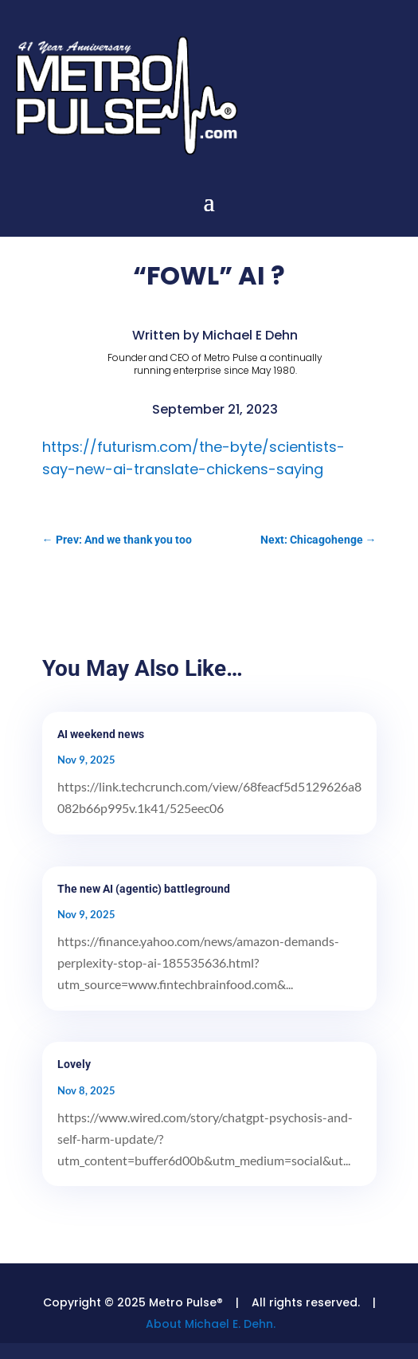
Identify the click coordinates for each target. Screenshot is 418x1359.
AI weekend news (100, 734)
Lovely (74, 1064)
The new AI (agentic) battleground (143, 888)
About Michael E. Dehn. (210, 1324)
